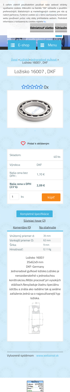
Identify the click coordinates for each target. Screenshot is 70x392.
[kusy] (14, 196)
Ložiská (24, 59)
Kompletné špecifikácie (34, 214)
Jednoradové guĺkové (44, 59)
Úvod (14, 59)
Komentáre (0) (22, 227)
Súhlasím (61, 28)
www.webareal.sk (47, 355)
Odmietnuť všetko (42, 28)
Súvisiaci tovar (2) (34, 220)
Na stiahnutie (47, 227)
